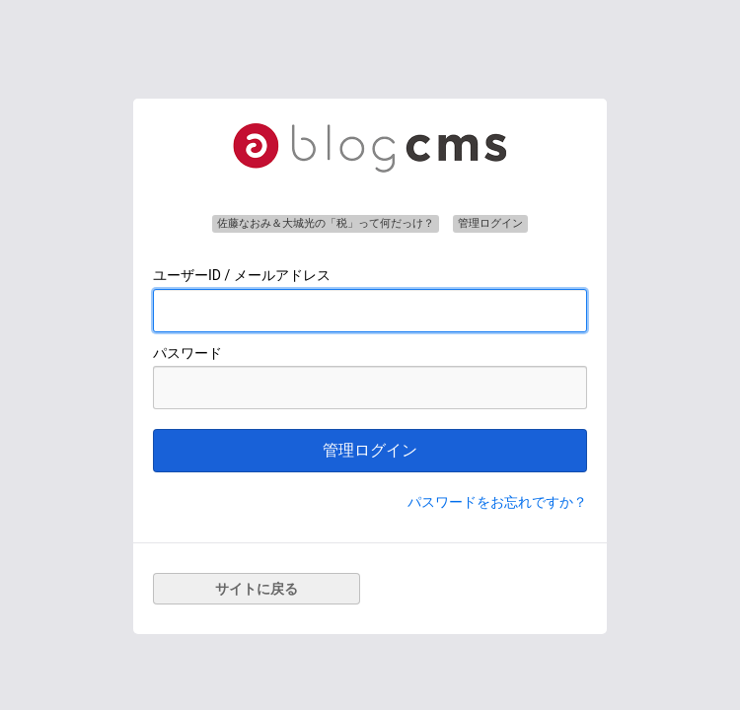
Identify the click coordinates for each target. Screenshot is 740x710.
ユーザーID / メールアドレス (242, 275)
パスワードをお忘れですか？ (497, 502)
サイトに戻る (256, 589)
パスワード (187, 353)
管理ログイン (370, 450)
